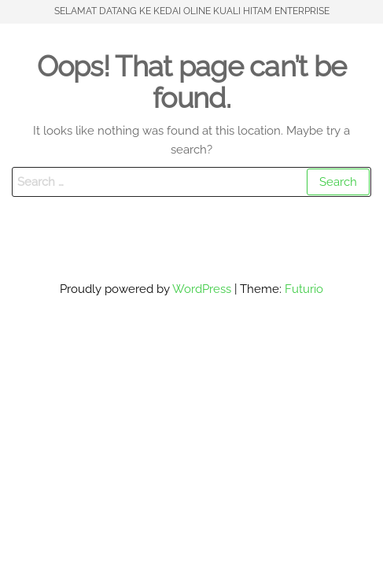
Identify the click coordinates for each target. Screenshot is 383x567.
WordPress (201, 289)
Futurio (304, 289)
